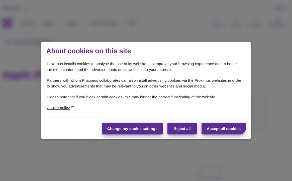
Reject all (182, 128)
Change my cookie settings (132, 128)
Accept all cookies (224, 128)
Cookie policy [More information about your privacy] (60, 108)
